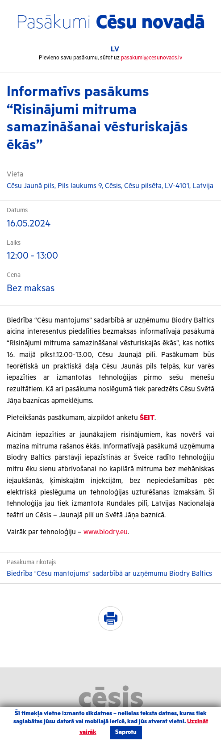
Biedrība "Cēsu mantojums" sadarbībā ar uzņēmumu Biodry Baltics (109, 574)
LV (115, 49)
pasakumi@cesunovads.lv (151, 57)
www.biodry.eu (105, 532)
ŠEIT (147, 418)
